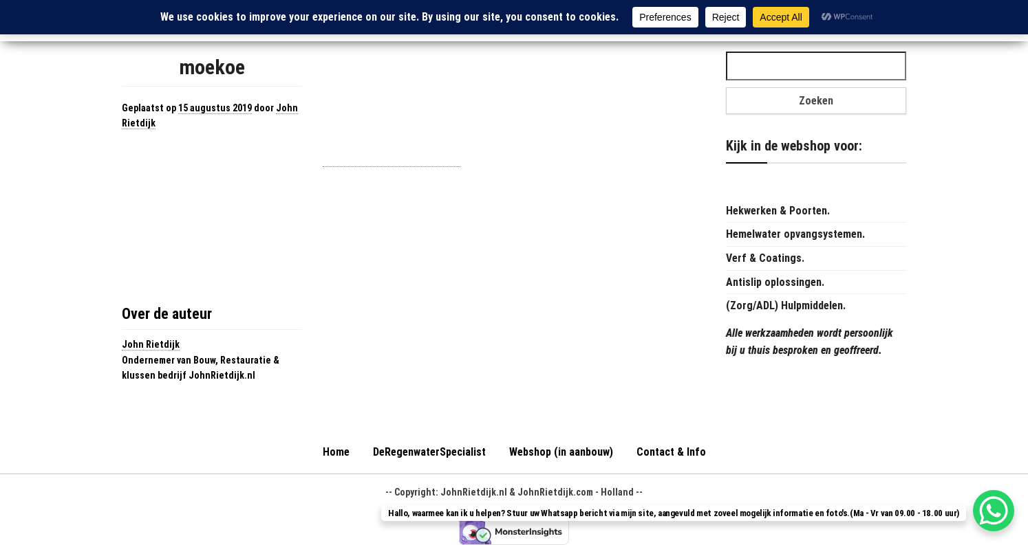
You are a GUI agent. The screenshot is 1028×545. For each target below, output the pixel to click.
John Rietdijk (151, 344)
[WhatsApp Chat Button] (993, 510)
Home (336, 451)
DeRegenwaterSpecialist (429, 451)
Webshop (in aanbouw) (561, 451)
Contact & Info (671, 451)
